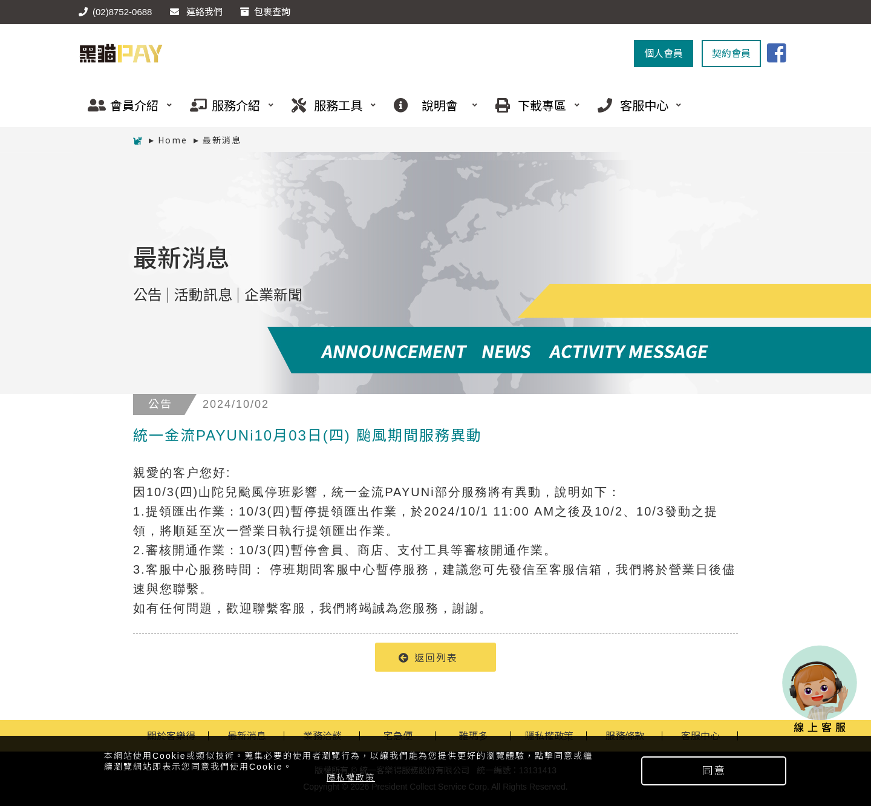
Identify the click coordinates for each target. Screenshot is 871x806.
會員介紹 (125, 105)
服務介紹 (227, 105)
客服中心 (635, 105)
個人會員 (663, 53)
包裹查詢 (265, 12)
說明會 (431, 105)
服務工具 (329, 105)
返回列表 (428, 657)
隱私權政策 (351, 777)
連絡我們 (196, 12)
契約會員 (731, 53)
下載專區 (532, 105)
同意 (714, 771)
